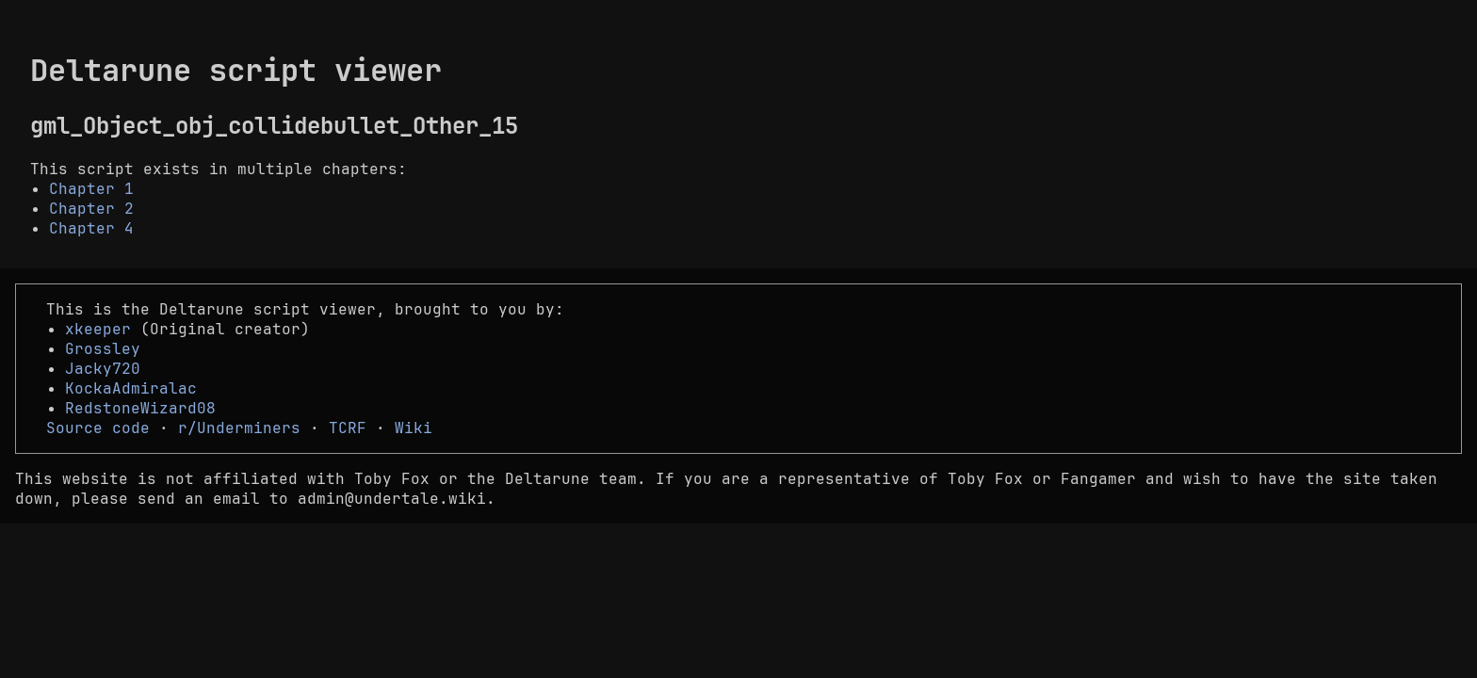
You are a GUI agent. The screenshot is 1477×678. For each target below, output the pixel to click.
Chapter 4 (91, 228)
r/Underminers (239, 428)
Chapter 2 (91, 208)
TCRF (347, 428)
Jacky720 (102, 369)
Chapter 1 (91, 189)
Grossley (102, 349)
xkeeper (98, 329)
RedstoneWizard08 (140, 408)
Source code (98, 428)
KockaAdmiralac (131, 388)
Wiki (413, 428)
